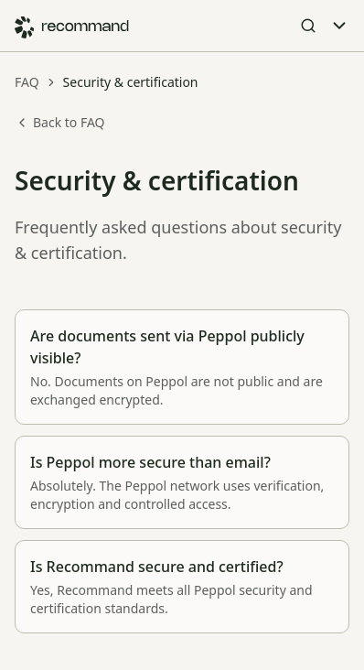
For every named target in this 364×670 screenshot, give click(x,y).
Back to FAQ (60, 122)
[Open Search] (308, 25)
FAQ (27, 82)
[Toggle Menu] (339, 25)
